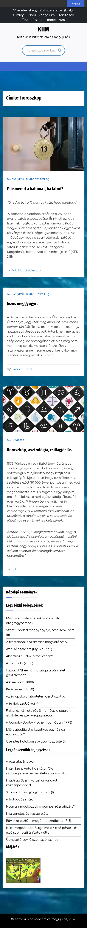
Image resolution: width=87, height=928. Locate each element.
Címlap (18, 15)
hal (14, 569)
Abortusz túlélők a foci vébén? (29, 656)
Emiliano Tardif (22, 369)
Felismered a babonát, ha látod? (35, 188)
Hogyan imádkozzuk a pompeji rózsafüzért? (40, 806)
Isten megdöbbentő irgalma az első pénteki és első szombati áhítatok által (42, 830)
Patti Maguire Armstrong (28, 270)
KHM (43, 29)
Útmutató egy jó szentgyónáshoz (32, 839)
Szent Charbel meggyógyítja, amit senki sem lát (40, 633)
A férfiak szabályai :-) (22, 703)
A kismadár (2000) (20, 682)
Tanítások (66, 15)
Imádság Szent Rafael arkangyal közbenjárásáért (31, 783)
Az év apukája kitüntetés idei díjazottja (35, 696)
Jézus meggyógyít (22, 303)
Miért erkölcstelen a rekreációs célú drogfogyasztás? (33, 621)
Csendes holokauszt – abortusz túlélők (36, 741)
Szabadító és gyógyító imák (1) (30, 792)
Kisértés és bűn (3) (20, 689)
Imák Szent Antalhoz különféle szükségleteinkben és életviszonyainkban (38, 771)
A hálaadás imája (19, 799)
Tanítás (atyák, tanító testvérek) (28, 179)
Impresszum (55, 20)
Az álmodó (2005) (19, 663)
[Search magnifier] (60, 50)
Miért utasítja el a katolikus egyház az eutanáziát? (35, 732)
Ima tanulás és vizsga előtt (27, 813)
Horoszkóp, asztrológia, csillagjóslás (39, 449)
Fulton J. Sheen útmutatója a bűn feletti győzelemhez (36, 673)
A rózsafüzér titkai (20, 761)
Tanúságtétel (16, 440)
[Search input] (41, 50)
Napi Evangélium (41, 15)
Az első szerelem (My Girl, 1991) (29, 649)
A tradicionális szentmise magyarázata (36, 642)
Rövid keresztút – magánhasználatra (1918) (38, 820)
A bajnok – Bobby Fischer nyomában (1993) (39, 722)
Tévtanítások (32, 20)
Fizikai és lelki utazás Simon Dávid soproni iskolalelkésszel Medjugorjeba (38, 713)
